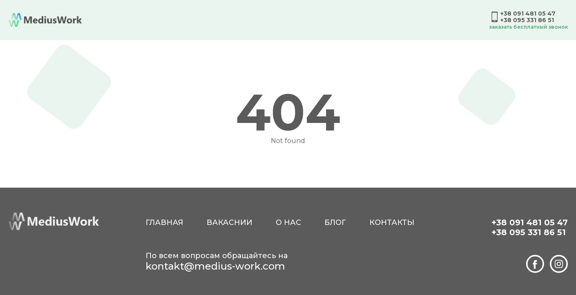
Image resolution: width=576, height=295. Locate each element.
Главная (164, 222)
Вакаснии (229, 222)
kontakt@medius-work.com (215, 266)
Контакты (391, 222)
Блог (335, 222)
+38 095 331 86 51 (527, 20)
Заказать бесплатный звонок (528, 27)
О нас (288, 222)
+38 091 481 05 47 (528, 13)
